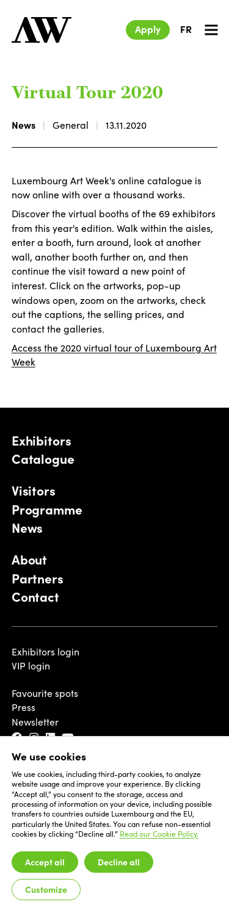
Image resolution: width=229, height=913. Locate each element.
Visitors (34, 490)
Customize (46, 889)
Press (23, 707)
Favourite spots (45, 693)
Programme (47, 509)
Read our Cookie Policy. (159, 834)
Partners (38, 578)
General (71, 124)
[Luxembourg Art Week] (41, 30)
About (29, 559)
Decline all (119, 862)
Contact (35, 597)
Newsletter (35, 721)
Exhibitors (41, 440)
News (23, 124)
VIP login (31, 665)
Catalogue (43, 459)
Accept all (45, 862)
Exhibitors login (45, 651)
